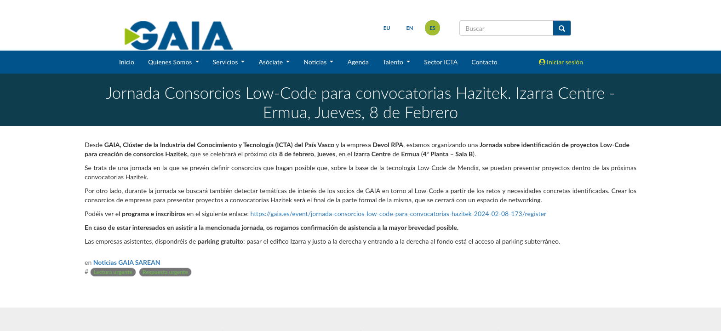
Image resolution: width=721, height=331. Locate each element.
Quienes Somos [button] (171, 62)
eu (386, 28)
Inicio (126, 62)
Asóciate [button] (271, 62)
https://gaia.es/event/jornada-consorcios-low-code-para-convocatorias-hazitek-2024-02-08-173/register (398, 213)
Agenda (358, 62)
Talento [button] (394, 62)
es (432, 28)
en (409, 28)
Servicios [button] (226, 62)
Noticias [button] (315, 62)
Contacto (484, 62)
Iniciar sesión (561, 62)
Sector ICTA (441, 62)
